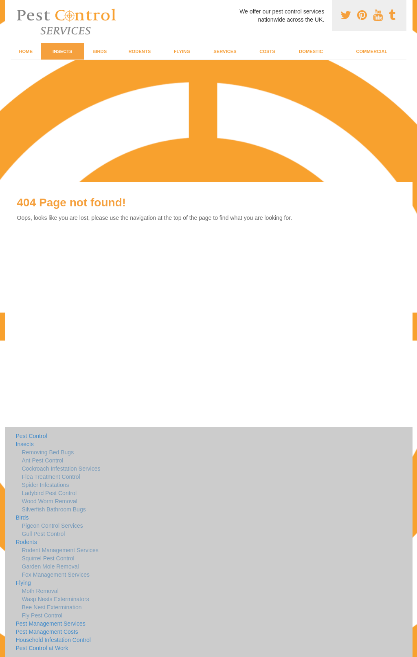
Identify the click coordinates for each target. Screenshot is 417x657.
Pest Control (31, 436)
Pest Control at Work (42, 648)
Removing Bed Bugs (48, 452)
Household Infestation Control (53, 640)
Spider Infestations (45, 485)
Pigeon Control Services (52, 525)
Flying (182, 51)
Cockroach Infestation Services (61, 468)
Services (224, 51)
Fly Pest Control (42, 615)
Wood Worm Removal (49, 501)
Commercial (371, 51)
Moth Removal (40, 591)
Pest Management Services (51, 623)
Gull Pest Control (43, 534)
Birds (99, 51)
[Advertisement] (208, 121)
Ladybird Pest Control (49, 493)
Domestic (311, 51)
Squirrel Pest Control (48, 558)
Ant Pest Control (43, 460)
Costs (267, 51)
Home (26, 51)
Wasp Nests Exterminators (55, 599)
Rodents (140, 51)
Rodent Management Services (60, 550)
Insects (62, 51)
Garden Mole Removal (50, 566)
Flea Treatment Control (51, 476)
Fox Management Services (56, 574)
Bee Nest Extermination (52, 607)
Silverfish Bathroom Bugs (54, 509)
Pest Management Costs (47, 631)
